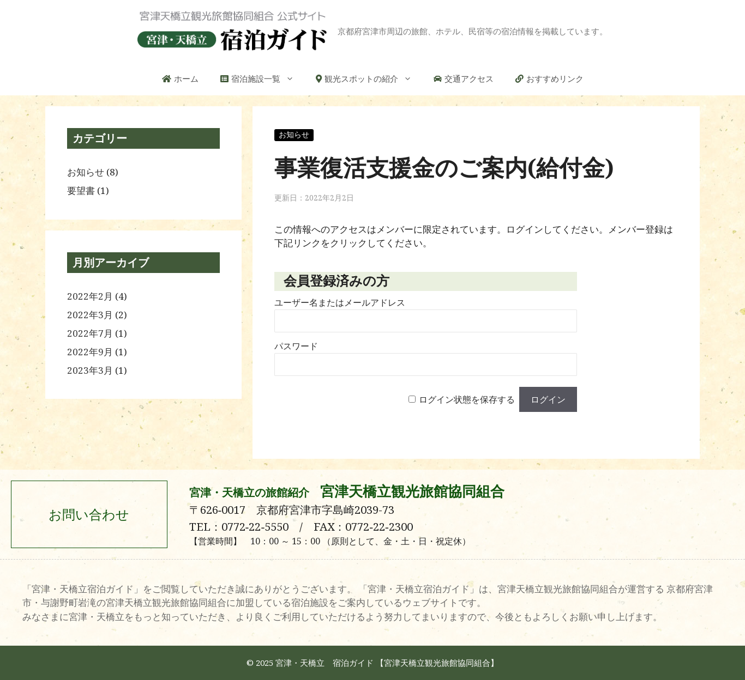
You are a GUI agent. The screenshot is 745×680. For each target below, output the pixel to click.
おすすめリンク (555, 78)
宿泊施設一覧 (268, 78)
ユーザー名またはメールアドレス (339, 302)
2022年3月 (90, 314)
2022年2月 (90, 296)
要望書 (81, 190)
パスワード (296, 346)
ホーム (186, 78)
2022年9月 (90, 351)
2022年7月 (90, 333)
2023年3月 (90, 370)
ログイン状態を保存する (467, 399)
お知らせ (294, 135)
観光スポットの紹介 (374, 78)
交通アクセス (469, 78)
